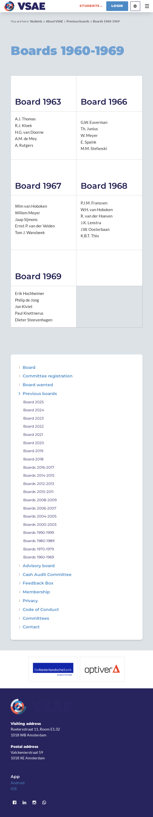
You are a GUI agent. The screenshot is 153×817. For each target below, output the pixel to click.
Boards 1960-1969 (106, 21)
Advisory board (39, 565)
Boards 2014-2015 (38, 475)
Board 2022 (33, 426)
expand (19, 384)
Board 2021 (33, 435)
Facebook (15, 802)
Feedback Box (38, 583)
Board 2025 (33, 402)
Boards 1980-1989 (38, 541)
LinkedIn (24, 802)
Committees (36, 618)
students (90, 6)
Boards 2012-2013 (38, 484)
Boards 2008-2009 (40, 500)
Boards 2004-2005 (40, 516)
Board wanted (38, 384)
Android (18, 783)
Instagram (34, 802)
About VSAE (54, 21)
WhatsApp (44, 802)
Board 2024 (33, 410)
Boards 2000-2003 (40, 525)
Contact (31, 627)
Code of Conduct (41, 609)
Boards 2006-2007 (39, 508)
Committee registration (48, 376)
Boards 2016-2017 (38, 467)
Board (29, 367)
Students (36, 21)
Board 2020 (33, 443)
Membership (36, 592)
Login (117, 6)
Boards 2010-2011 (38, 492)
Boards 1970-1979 (38, 549)
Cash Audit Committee (47, 574)
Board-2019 (33, 451)
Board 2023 (33, 418)
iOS (14, 789)
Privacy (30, 600)
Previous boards (77, 21)
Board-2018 (33, 459)
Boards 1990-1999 (38, 533)
